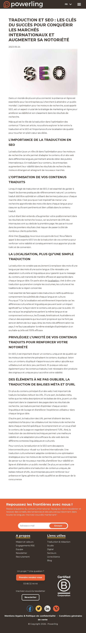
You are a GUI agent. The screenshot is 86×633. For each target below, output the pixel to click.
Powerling (24, 236)
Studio (50, 545)
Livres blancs (53, 557)
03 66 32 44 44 (30, 583)
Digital (50, 549)
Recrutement (23, 557)
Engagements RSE (25, 545)
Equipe (19, 549)
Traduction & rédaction (58, 542)
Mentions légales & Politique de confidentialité (30, 616)
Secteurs (51, 553)
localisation (53, 280)
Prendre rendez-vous (30, 577)
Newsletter (21, 553)
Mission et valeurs (24, 542)
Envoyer (58, 526)
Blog (49, 560)
